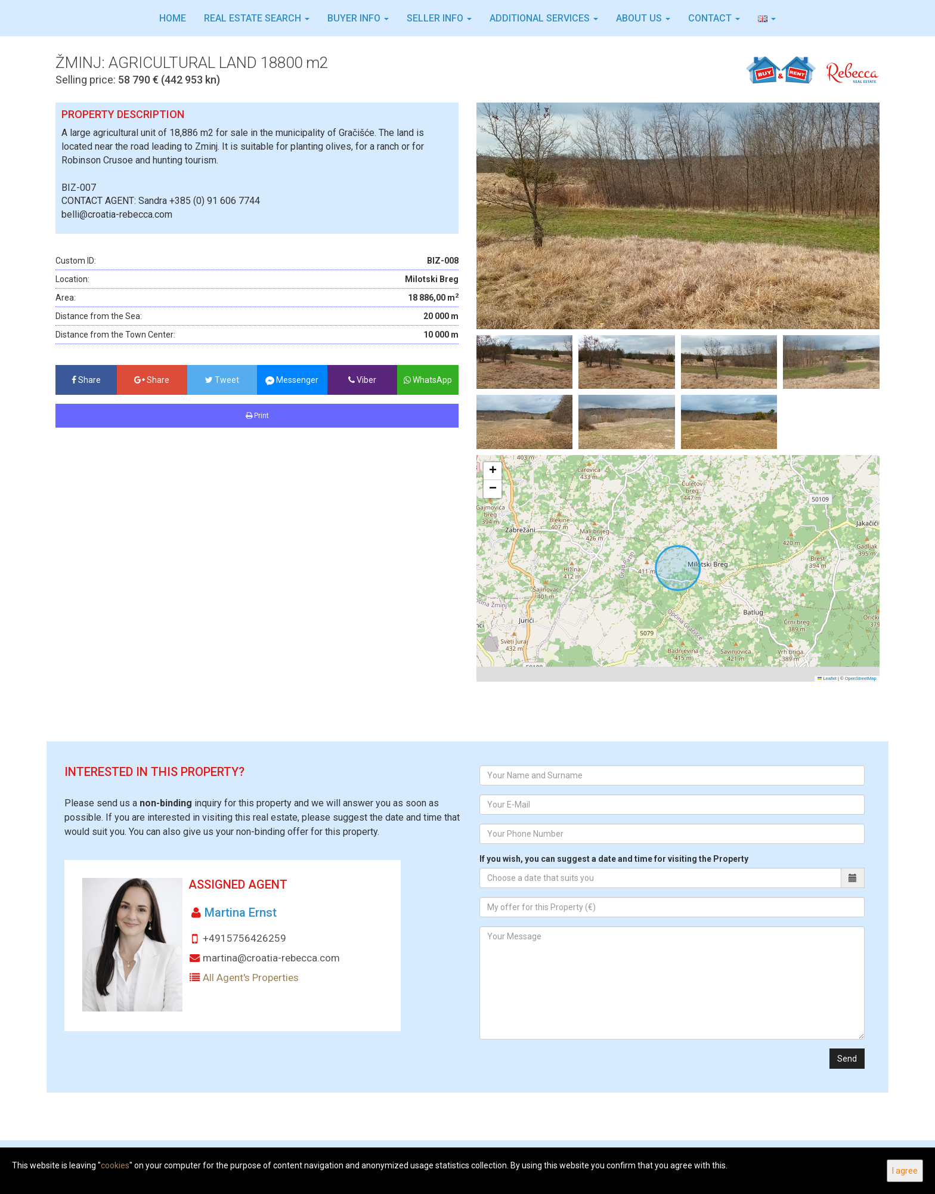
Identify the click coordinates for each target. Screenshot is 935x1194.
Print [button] (257, 416)
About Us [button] (643, 18)
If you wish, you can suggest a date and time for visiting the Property (613, 859)
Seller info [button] (439, 18)
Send (847, 1058)
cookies (115, 1165)
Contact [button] (714, 18)
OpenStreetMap (861, 678)
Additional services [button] (544, 18)
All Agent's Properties (251, 977)
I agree (905, 1171)
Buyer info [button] (358, 18)
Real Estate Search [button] (256, 18)
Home (172, 18)
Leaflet (827, 678)
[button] (767, 18)
